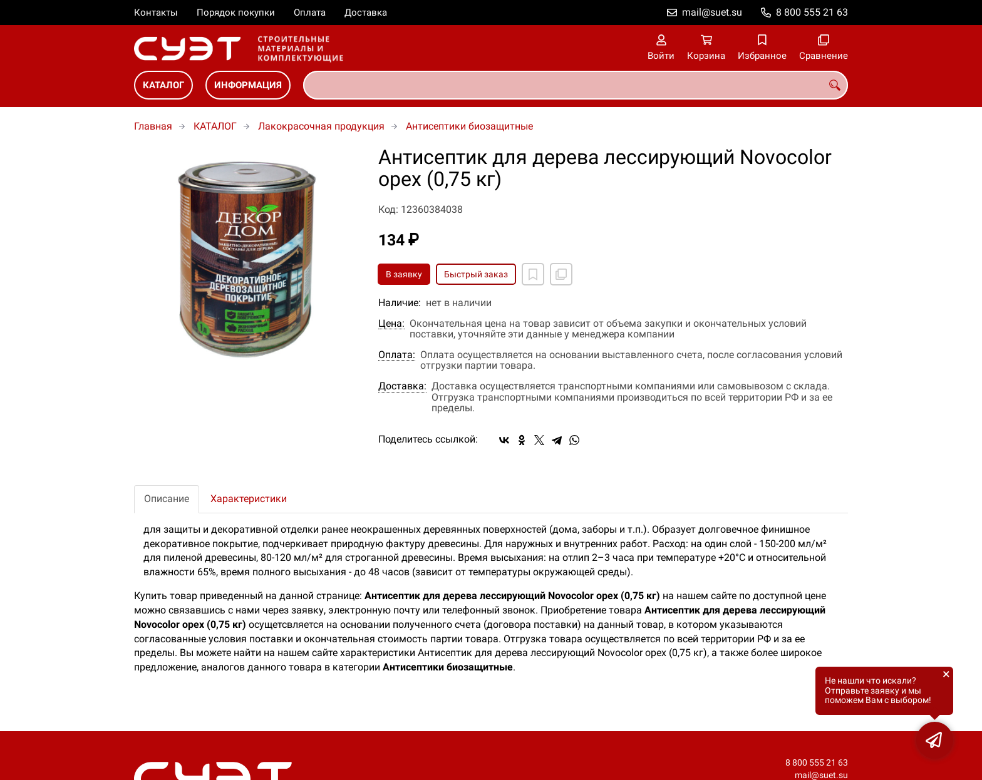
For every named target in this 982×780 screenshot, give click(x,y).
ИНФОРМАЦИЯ (248, 85)
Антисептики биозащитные (469, 126)
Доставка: (402, 386)
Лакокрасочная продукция (321, 126)
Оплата (310, 12)
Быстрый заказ (476, 274)
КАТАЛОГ (163, 85)
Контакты (156, 12)
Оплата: (396, 355)
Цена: (391, 323)
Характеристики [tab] (248, 499)
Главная (153, 126)
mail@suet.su (712, 12)
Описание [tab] (166, 499)
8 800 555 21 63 (812, 12)
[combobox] (575, 85)
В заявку (404, 274)
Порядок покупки (236, 12)
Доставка (365, 12)
